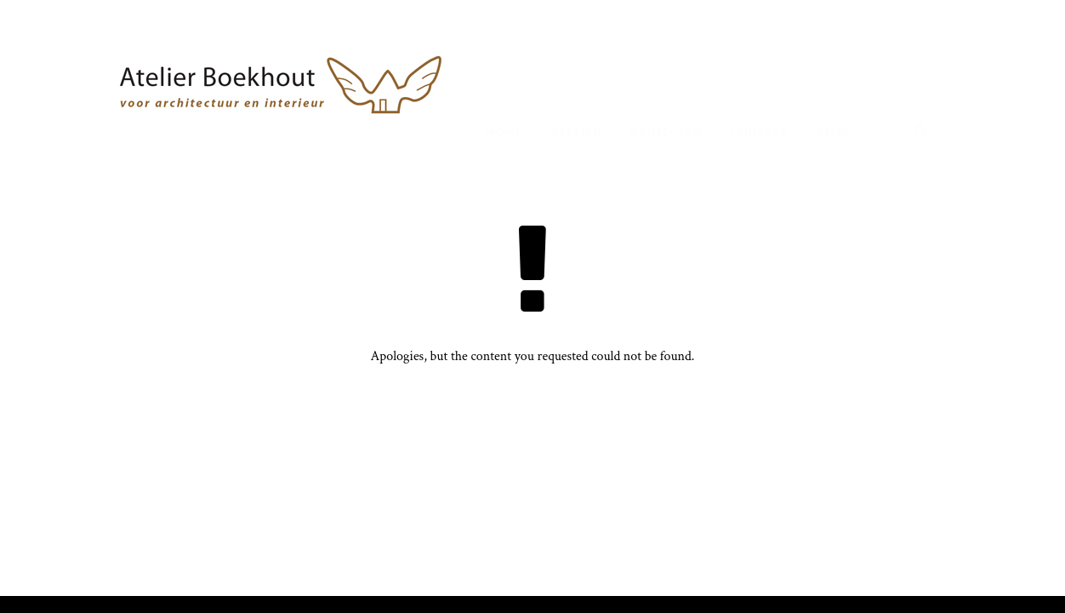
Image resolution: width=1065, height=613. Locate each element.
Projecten (666, 132)
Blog (834, 132)
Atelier (576, 132)
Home (504, 132)
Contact (759, 132)
